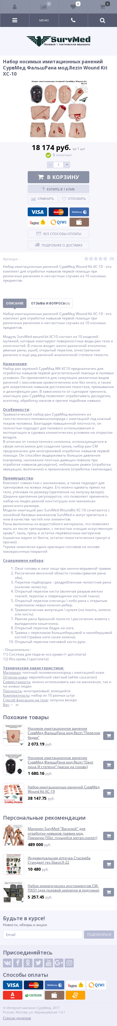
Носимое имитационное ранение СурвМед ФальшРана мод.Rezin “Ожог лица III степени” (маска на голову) (60, 762)
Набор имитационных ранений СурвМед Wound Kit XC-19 (64, 789)
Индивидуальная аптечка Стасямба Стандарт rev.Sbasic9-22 (59, 860)
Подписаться (99, 934)
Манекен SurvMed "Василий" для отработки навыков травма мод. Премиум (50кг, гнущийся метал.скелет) (62, 833)
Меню (44, 20)
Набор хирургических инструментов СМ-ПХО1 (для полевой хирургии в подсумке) (63, 888)
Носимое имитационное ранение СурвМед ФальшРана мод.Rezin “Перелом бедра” (64, 733)
